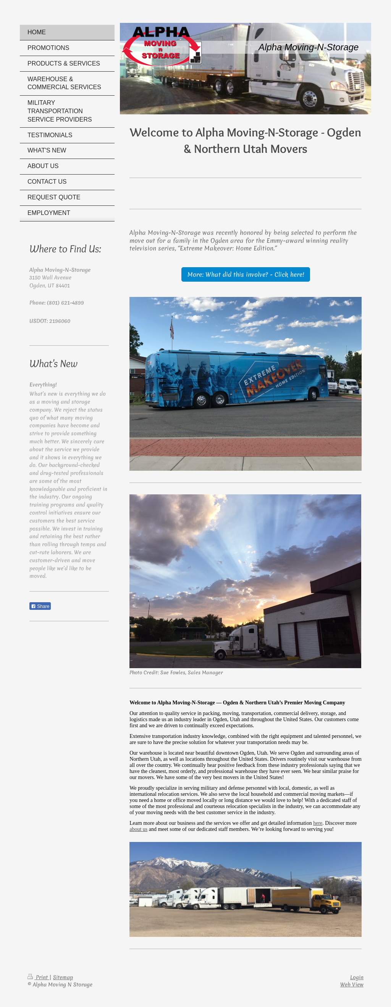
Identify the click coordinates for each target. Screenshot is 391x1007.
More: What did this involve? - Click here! (245, 274)
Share (40, 606)
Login (357, 977)
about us (138, 829)
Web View (352, 984)
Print (38, 977)
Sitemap (63, 977)
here (317, 823)
